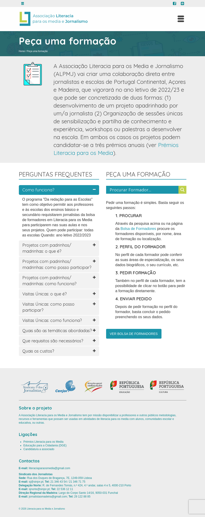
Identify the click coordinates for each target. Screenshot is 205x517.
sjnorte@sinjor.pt (39, 489)
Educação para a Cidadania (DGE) (45, 445)
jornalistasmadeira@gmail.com (48, 496)
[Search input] (143, 190)
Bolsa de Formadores (138, 229)
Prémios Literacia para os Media (44, 441)
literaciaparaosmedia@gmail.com (49, 468)
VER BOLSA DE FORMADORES (134, 334)
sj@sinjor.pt (36, 481)
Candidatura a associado (39, 449)
